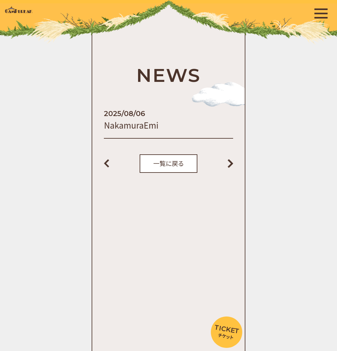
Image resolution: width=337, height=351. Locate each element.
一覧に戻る (168, 163)
